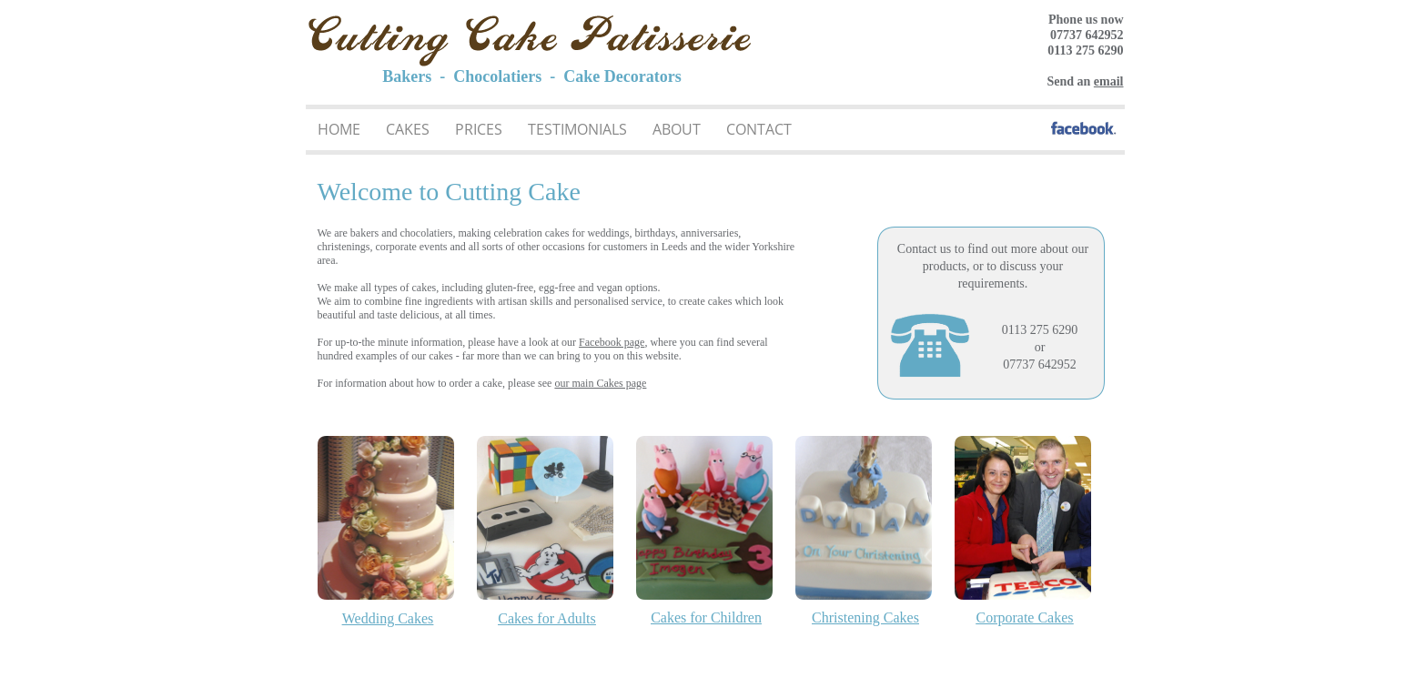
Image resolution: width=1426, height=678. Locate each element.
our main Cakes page (600, 383)
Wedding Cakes (387, 618)
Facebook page (611, 342)
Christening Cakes (865, 617)
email (1109, 81)
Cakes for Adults (547, 618)
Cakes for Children (706, 617)
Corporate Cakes (1024, 617)
